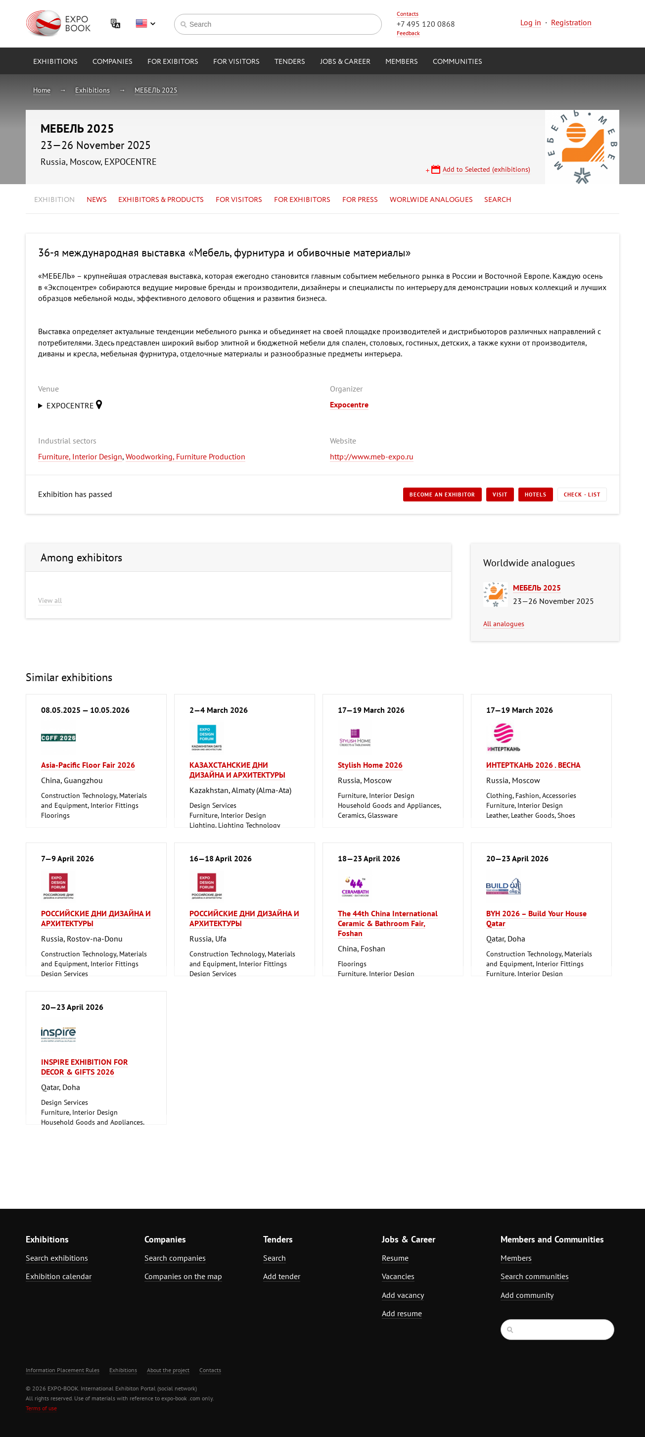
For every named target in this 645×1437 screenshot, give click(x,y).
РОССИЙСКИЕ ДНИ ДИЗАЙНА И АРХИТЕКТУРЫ (96, 918)
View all (50, 600)
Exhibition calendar (59, 1276)
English (145, 23)
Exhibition (54, 200)
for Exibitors (172, 62)
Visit (500, 494)
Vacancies (398, 1276)
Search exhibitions (57, 1258)
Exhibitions (55, 62)
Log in (530, 22)
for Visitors (236, 62)
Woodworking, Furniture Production (185, 456)
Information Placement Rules (62, 1370)
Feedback (408, 33)
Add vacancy (403, 1295)
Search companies (175, 1258)
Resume (395, 1258)
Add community (527, 1295)
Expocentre (349, 404)
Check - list (582, 494)
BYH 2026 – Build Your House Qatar (536, 918)
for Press (360, 200)
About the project (168, 1370)
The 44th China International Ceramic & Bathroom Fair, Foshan (388, 923)
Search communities (535, 1276)
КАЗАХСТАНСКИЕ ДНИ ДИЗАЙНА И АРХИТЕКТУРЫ (237, 770)
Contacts (407, 13)
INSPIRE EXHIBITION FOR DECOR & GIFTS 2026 (84, 1067)
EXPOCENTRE (76, 404)
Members (401, 62)
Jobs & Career (345, 62)
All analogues (503, 623)
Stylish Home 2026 (370, 765)
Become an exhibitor (442, 494)
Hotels (536, 494)
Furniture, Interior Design (80, 456)
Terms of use (41, 1408)
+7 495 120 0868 (426, 24)
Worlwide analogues (431, 200)
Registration (571, 22)
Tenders (290, 62)
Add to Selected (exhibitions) (486, 169)
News (97, 200)
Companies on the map (183, 1276)
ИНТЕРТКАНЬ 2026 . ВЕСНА (533, 765)
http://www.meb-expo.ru (372, 456)
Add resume (402, 1313)
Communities (457, 62)
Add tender (281, 1276)
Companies (112, 62)
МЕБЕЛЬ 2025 (156, 90)
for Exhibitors (302, 200)
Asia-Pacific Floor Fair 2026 (88, 765)
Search (497, 200)
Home (41, 90)
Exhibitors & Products (161, 200)
